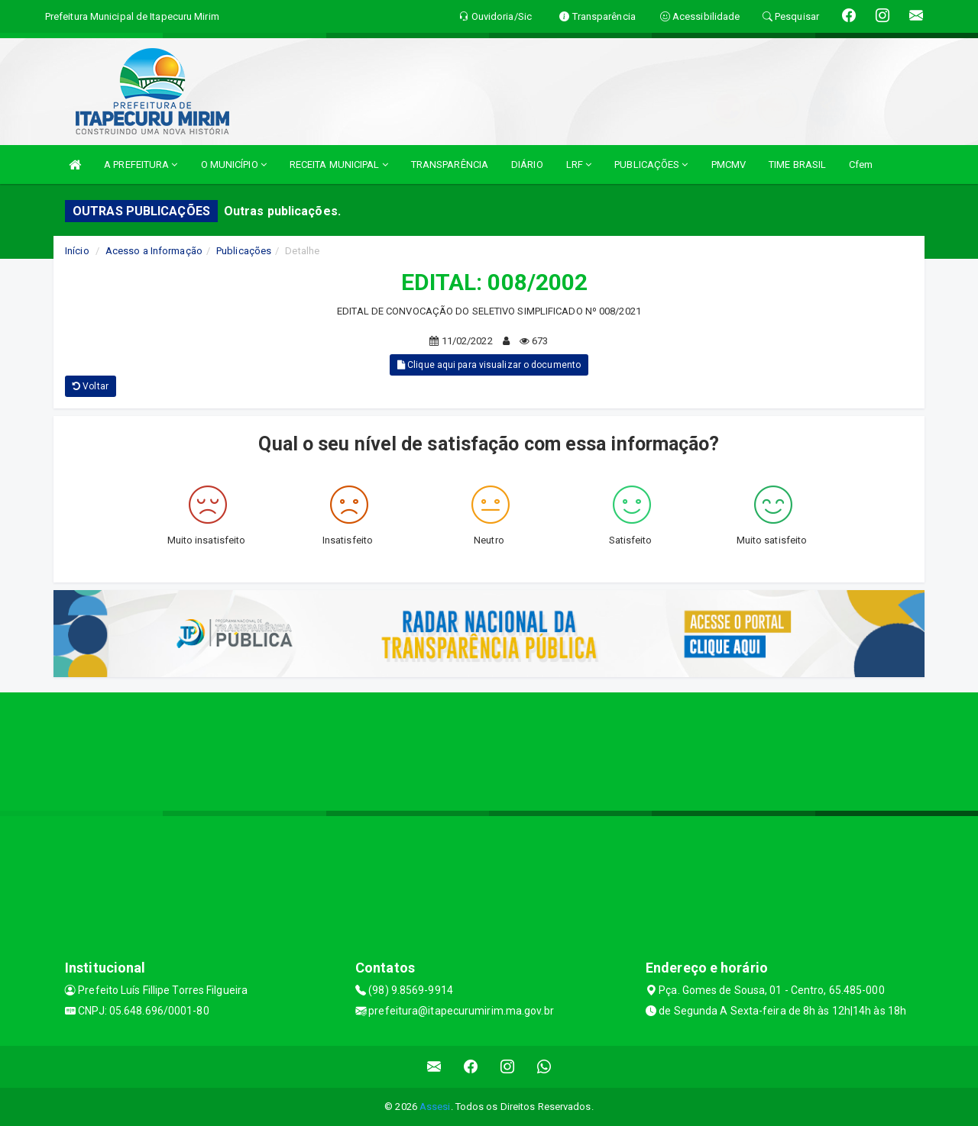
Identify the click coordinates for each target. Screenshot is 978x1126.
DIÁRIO (527, 164)
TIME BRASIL (797, 164)
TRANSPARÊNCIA (449, 164)
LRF (579, 164)
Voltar (90, 386)
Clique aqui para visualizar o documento (489, 365)
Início (77, 250)
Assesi (435, 1106)
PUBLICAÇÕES (651, 164)
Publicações (243, 250)
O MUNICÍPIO (234, 164)
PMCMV (728, 164)
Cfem (861, 164)
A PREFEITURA (140, 164)
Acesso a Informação (153, 250)
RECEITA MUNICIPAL (339, 164)
